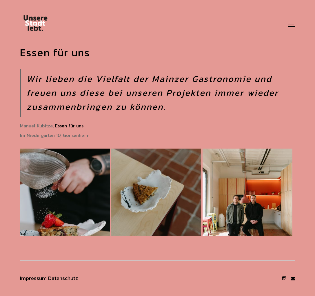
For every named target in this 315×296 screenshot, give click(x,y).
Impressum (33, 278)
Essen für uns (69, 125)
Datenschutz (63, 278)
